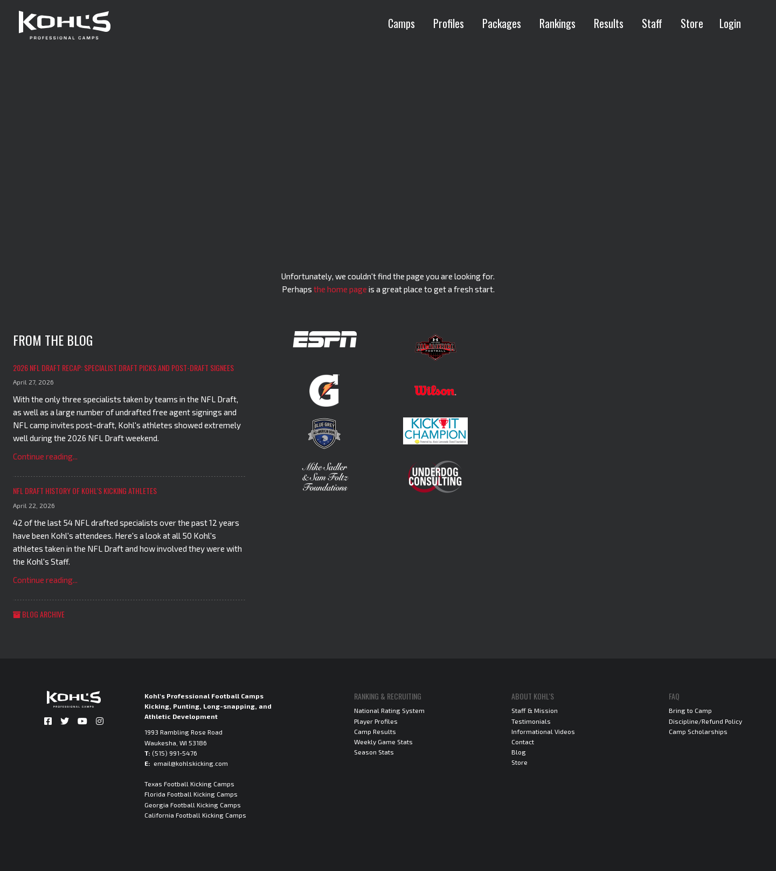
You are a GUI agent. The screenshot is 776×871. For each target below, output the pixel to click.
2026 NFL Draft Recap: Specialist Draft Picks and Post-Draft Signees (123, 367)
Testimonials (531, 721)
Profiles (448, 23)
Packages (501, 23)
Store (692, 23)
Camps (401, 23)
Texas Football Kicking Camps (189, 783)
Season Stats (374, 752)
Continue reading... (45, 456)
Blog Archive (39, 614)
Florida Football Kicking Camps (191, 794)
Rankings (557, 23)
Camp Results (375, 731)
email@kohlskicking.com (191, 763)
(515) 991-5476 (174, 753)
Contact (522, 741)
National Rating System (389, 710)
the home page (340, 289)
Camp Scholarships (698, 731)
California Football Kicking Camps (195, 815)
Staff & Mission (534, 710)
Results (608, 23)
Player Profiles (376, 721)
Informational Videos (543, 731)
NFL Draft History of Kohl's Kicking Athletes (85, 490)
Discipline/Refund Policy (705, 721)
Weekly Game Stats (383, 741)
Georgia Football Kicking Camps (192, 804)
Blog (518, 752)
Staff (652, 23)
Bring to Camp (690, 710)
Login (730, 23)
